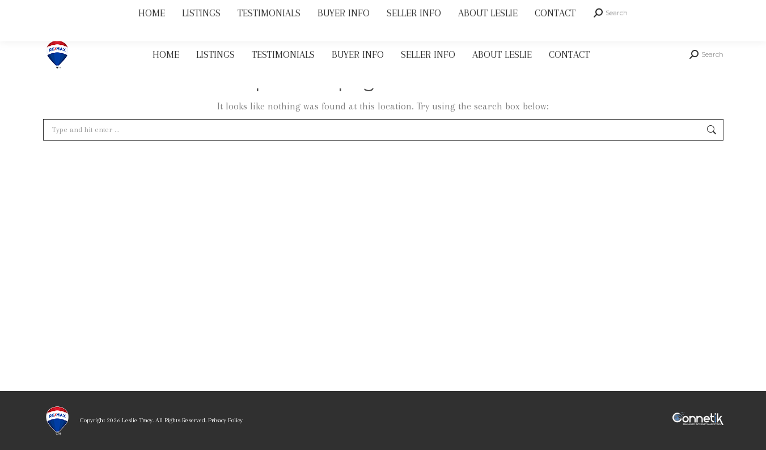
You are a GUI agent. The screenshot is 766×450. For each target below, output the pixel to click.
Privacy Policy (225, 420)
